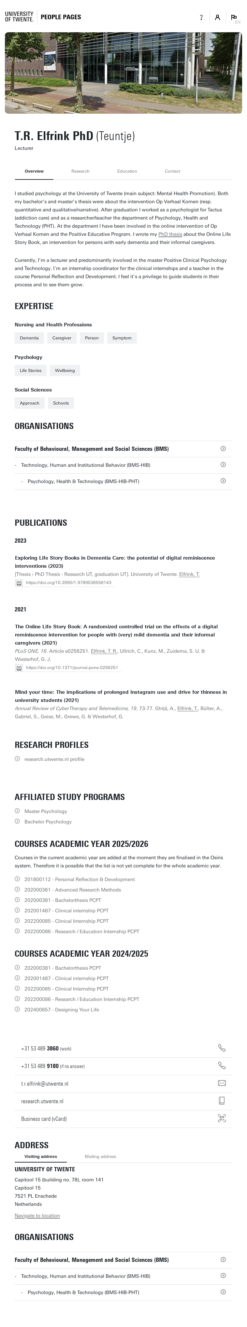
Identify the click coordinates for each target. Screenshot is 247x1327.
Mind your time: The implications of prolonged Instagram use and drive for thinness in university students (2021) (121, 696)
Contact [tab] (172, 171)
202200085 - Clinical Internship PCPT (66, 921)
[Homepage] (61, 17)
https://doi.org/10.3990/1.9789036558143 (68, 582)
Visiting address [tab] (40, 1156)
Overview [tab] (34, 171)
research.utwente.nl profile (54, 759)
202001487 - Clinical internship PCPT (66, 911)
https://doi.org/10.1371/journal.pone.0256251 (72, 667)
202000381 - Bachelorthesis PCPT (62, 900)
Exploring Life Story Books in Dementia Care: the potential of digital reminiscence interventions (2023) (115, 562)
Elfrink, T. (189, 574)
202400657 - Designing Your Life (61, 1010)
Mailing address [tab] (100, 1156)
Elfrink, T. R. (104, 651)
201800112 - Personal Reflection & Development (79, 879)
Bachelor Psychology (48, 822)
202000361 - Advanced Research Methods (72, 890)
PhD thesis (170, 234)
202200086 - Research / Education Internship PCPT (81, 932)
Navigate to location (37, 1216)
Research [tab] (80, 171)
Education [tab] (127, 171)
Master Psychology (45, 811)
